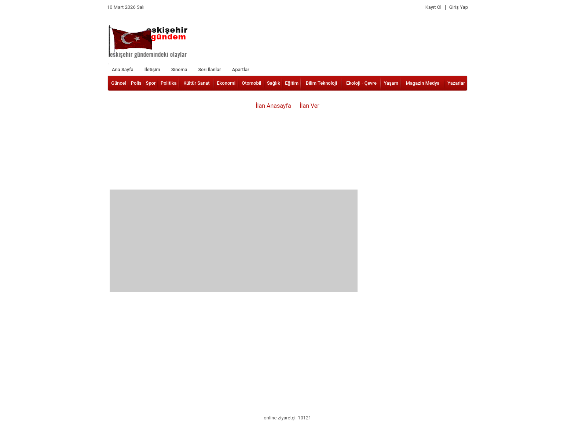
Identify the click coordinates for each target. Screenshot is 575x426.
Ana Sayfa (122, 69)
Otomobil (251, 83)
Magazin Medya (423, 83)
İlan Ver (309, 105)
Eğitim (292, 83)
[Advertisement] (234, 241)
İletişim (152, 69)
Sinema (179, 69)
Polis (136, 83)
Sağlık (273, 83)
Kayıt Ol (433, 7)
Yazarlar (456, 83)
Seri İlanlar (209, 69)
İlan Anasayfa (273, 105)
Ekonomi (226, 83)
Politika (169, 83)
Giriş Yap (458, 7)
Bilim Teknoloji (321, 83)
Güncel (118, 83)
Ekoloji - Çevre (361, 83)
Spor (150, 83)
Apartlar (240, 69)
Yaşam (391, 83)
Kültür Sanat (196, 83)
